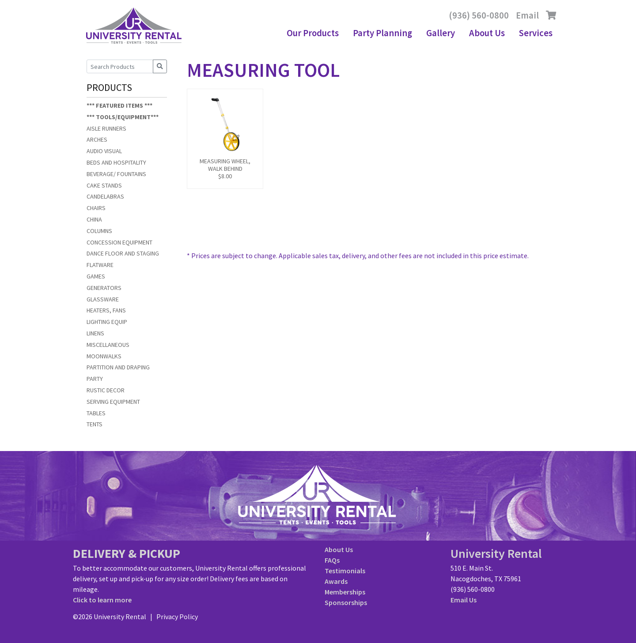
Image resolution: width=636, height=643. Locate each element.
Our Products (313, 33)
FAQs (332, 560)
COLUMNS (99, 231)
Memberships (345, 591)
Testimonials (345, 570)
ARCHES (97, 139)
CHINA (94, 219)
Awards (336, 581)
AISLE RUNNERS (106, 128)
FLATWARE (100, 265)
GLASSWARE (103, 299)
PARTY (95, 379)
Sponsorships (346, 602)
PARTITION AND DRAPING (118, 367)
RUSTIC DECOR (106, 390)
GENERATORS (104, 288)
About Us (487, 33)
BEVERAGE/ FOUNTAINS (116, 174)
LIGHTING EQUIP (107, 322)
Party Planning (382, 33)
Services (536, 33)
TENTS (94, 424)
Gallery (440, 33)
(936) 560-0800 (479, 15)
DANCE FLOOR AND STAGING (123, 253)
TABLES (96, 413)
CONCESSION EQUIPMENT (119, 242)
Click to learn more (102, 599)
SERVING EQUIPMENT (113, 402)
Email (527, 15)
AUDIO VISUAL (104, 151)
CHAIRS (96, 208)
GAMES (96, 276)
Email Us (463, 599)
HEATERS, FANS (106, 310)
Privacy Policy (177, 616)
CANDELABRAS (105, 196)
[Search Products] (120, 66)
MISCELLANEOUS (108, 345)
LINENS (95, 333)
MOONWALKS (104, 356)
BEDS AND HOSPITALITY (116, 162)
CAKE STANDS (104, 185)
